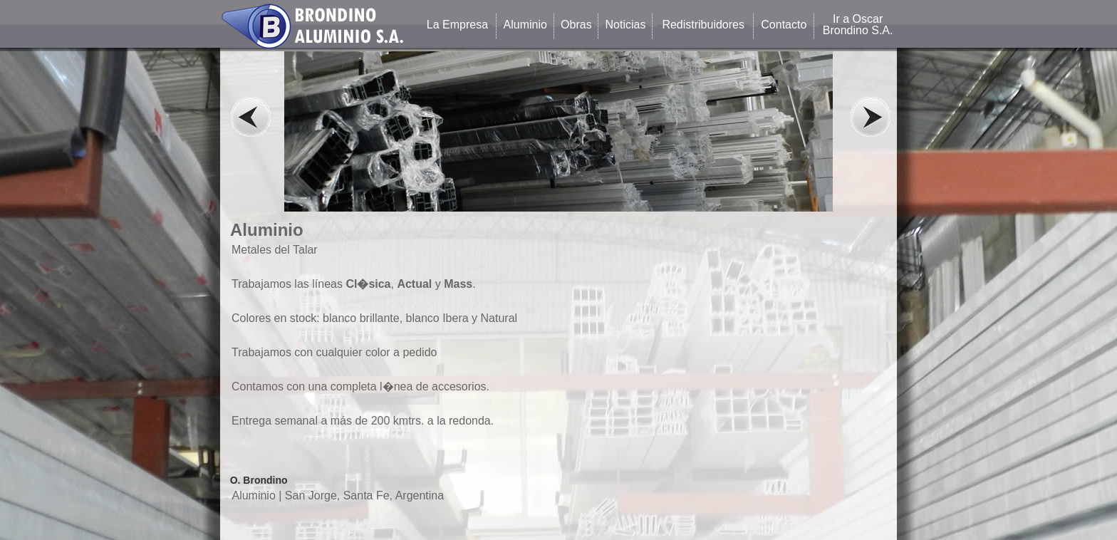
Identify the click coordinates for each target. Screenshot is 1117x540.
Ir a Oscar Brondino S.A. (858, 24)
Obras (576, 25)
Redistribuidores (703, 25)
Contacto (783, 25)
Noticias (626, 25)
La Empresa (457, 25)
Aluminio (525, 25)
